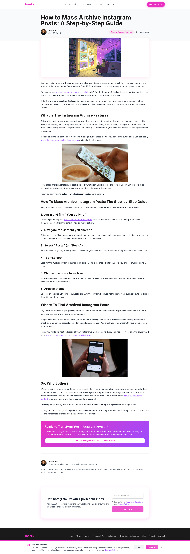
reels (128, 235)
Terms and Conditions (134, 502)
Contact (110, 4)
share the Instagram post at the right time (60, 140)
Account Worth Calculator (105, 536)
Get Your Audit (155, 4)
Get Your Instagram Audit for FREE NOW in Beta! (95, 441)
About (99, 4)
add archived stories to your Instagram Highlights (68, 335)
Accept (152, 547)
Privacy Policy (123, 504)
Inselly (29, 4)
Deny (139, 547)
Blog (76, 4)
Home (67, 4)
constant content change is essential (71, 92)
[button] (87, 4)
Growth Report (83, 536)
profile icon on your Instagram (78, 219)
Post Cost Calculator (129, 536)
